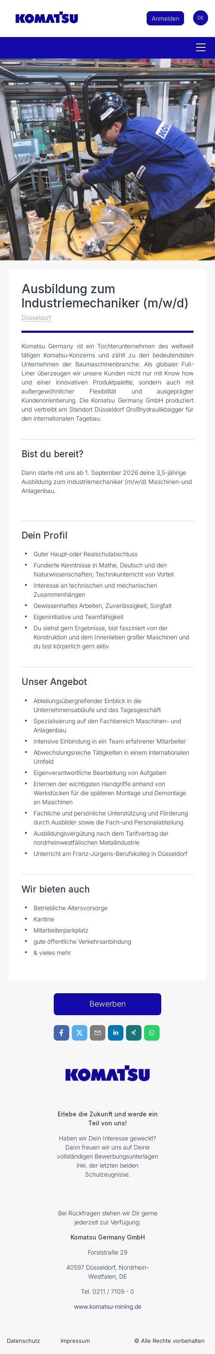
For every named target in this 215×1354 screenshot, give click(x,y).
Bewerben (107, 1003)
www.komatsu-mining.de (107, 1306)
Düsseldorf (36, 317)
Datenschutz (23, 1340)
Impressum (75, 1340)
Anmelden (165, 18)
